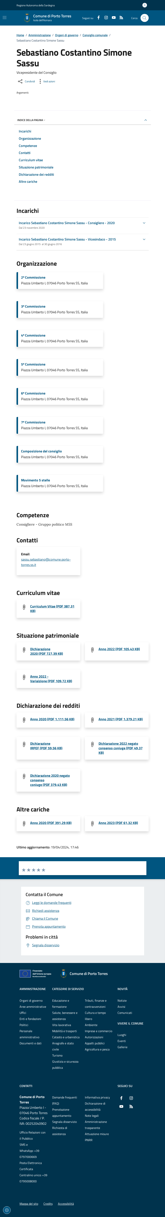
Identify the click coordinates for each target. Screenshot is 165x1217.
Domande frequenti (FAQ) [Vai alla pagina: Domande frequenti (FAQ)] (64, 1100)
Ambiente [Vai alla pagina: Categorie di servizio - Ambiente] (91, 1025)
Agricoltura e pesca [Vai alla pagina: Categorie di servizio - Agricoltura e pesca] (97, 1049)
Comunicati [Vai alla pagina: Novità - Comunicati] (125, 1012)
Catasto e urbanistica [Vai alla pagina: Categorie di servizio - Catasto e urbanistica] (66, 1037)
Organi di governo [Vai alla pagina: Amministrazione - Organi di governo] (31, 1000)
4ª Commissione (33, 335)
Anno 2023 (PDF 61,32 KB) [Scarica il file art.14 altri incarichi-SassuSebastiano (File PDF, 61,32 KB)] (118, 823)
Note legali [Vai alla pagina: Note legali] (92, 1115)
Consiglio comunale (95, 35)
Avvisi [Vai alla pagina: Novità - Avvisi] (121, 1006)
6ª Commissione (33, 393)
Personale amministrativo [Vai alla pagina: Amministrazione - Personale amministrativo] (29, 1034)
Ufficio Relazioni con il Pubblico (33, 1135)
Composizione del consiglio (41, 451)
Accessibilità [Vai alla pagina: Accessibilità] (66, 1203)
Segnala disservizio (64, 1121)
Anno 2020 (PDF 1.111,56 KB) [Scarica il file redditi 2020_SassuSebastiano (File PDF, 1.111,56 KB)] (52, 719)
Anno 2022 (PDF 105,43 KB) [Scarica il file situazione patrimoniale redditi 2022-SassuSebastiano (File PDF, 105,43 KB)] (119, 649)
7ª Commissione (33, 422)
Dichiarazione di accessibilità (95, 1106)
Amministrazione (39, 35)
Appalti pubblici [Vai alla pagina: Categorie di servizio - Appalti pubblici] (95, 1043)
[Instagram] (104, 18)
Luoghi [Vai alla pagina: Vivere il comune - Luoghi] (122, 1035)
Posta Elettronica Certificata (31, 1166)
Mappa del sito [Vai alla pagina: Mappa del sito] (29, 1203)
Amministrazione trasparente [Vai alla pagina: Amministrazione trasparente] (96, 1124)
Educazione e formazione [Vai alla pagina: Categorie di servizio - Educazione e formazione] (60, 1003)
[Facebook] (97, 18)
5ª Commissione (33, 364)
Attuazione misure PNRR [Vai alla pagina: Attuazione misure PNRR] (97, 1137)
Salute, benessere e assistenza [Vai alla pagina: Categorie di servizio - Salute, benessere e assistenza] (64, 1015)
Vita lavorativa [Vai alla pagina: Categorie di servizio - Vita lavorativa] (61, 1025)
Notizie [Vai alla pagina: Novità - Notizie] (122, 1000)
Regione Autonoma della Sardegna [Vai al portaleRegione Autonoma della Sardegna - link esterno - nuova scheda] (36, 5)
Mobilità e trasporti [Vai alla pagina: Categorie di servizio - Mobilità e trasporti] (64, 1031)
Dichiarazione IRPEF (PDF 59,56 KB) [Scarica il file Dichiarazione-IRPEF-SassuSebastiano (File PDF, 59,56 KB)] (46, 745)
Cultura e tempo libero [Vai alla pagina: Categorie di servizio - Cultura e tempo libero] (95, 1015)
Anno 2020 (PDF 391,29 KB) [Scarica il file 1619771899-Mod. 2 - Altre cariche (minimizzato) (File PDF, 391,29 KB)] (51, 823)
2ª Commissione (33, 277)
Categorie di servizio (68, 989)
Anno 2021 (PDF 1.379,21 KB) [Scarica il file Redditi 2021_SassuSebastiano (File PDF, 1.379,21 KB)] (121, 719)
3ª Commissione (33, 306)
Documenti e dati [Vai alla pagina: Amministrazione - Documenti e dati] (31, 1043)
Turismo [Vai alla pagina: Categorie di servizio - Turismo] (57, 1055)
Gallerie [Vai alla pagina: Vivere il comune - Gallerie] (122, 1047)
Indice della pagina (31, 120)
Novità (123, 989)
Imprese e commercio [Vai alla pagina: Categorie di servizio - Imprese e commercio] (98, 1031)
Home (20, 35)
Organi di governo (66, 35)
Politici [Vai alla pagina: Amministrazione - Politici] (24, 1025)
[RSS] (120, 18)
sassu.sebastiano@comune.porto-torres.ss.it (46, 562)
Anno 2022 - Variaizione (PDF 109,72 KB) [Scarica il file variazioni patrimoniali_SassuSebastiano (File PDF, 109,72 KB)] (51, 678)
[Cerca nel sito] (145, 18)
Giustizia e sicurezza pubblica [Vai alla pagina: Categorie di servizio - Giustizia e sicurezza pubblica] (65, 1064)
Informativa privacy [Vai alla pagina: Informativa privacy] (97, 1097)
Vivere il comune (130, 1023)
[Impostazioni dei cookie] (7, 1210)
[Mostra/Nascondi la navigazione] (4, 17)
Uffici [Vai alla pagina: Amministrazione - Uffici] (23, 1012)
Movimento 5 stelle (35, 480)
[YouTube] (112, 18)
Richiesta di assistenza (59, 1131)
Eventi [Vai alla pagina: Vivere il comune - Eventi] (122, 1041)
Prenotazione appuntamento (61, 1112)
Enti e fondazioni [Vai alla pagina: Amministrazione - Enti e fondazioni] (30, 1019)
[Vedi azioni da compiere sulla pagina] (46, 81)
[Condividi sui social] (26, 81)
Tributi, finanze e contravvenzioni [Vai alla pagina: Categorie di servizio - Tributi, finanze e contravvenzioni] (96, 1003)
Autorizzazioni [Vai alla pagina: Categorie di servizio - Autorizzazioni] (94, 1037)
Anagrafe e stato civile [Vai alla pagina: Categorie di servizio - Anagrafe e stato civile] (63, 1046)
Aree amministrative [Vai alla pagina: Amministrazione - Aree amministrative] (33, 1006)
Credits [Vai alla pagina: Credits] (48, 1203)
